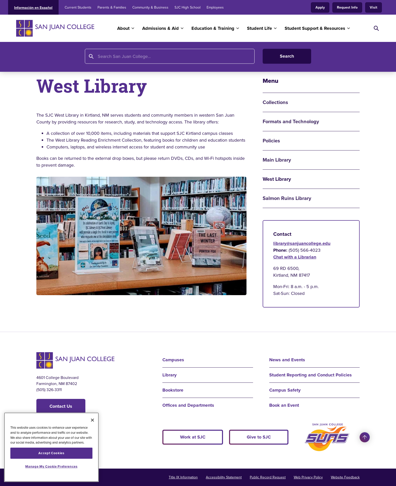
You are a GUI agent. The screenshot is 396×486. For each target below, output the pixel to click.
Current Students (78, 7)
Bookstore (172, 390)
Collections (275, 102)
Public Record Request (268, 477)
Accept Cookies (51, 453)
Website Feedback (345, 477)
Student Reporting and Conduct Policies (310, 375)
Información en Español (33, 7)
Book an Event (284, 405)
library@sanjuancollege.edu (301, 243)
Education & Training (212, 28)
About (123, 28)
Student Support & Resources (315, 28)
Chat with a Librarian (294, 257)
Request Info (347, 7)
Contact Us (60, 406)
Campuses (173, 359)
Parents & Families (111, 7)
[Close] (92, 420)
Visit (373, 7)
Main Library (277, 160)
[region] (51, 447)
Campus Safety (285, 390)
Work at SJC (192, 437)
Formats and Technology (291, 121)
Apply (320, 7)
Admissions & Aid (160, 28)
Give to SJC (259, 437)
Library (62, 57)
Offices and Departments (188, 405)
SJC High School (188, 7)
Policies (271, 140)
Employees (215, 7)
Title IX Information (183, 477)
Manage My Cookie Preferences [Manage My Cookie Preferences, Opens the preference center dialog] (51, 466)
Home (42, 57)
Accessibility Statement (224, 477)
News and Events (287, 359)
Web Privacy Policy (308, 477)
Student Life (259, 28)
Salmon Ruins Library (287, 198)
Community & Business (150, 7)
